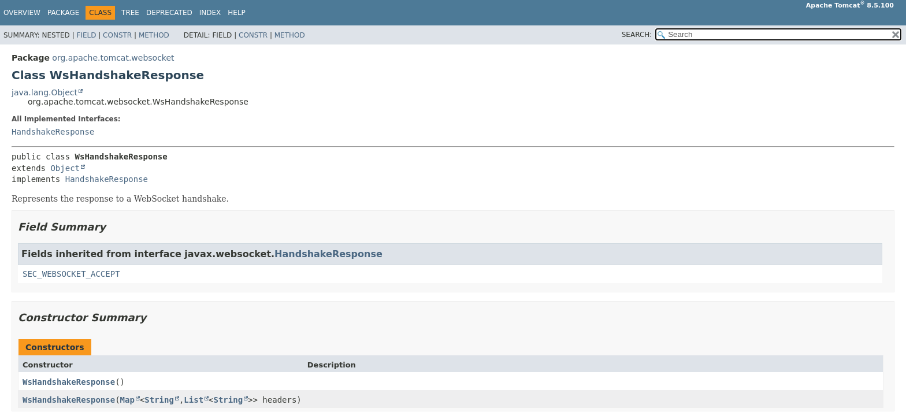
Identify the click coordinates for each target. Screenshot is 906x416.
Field (86, 35)
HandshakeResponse (53, 131)
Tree (130, 13)
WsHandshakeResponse (69, 382)
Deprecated (169, 13)
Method (154, 35)
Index (210, 13)
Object (65, 168)
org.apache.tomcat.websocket (113, 57)
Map (127, 399)
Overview (21, 13)
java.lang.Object (44, 92)
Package (63, 13)
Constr (117, 35)
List (193, 399)
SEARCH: (637, 35)
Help (237, 13)
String (159, 399)
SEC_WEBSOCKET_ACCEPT (71, 273)
